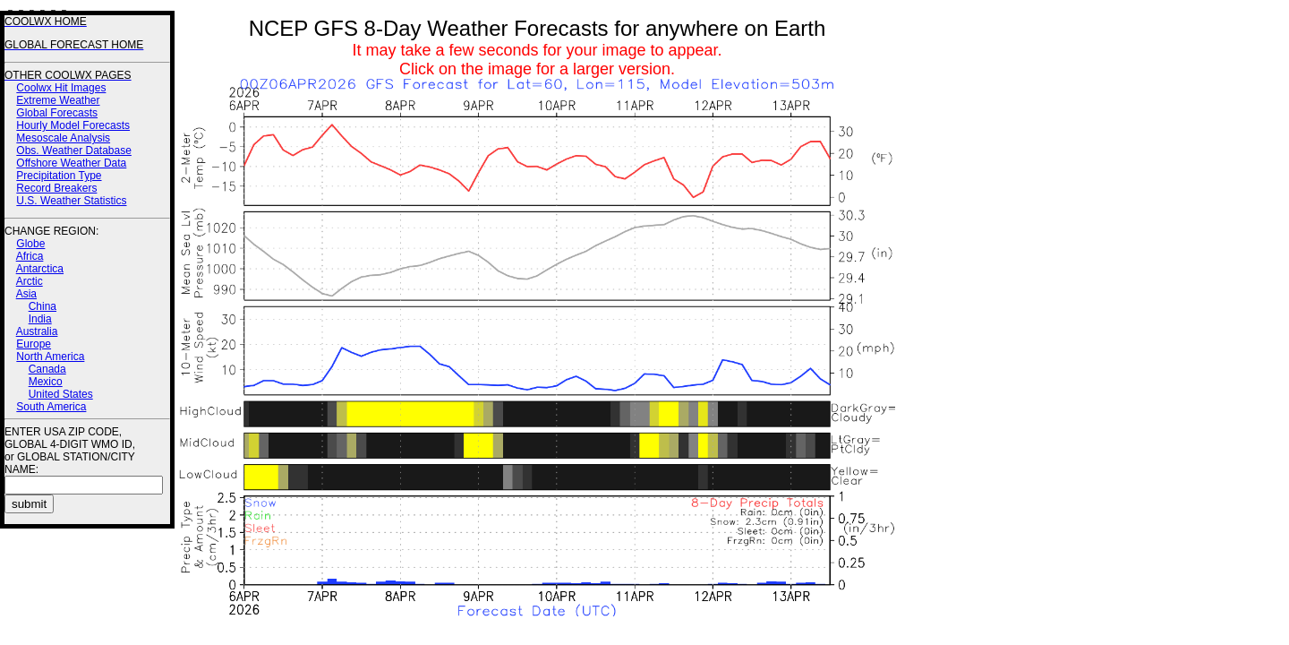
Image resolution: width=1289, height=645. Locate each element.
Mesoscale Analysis (63, 138)
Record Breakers (56, 188)
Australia (37, 331)
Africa (30, 256)
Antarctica (40, 268)
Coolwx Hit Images (61, 88)
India (40, 319)
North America (50, 356)
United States (61, 394)
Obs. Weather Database (74, 150)
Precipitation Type (58, 175)
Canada (47, 369)
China (42, 306)
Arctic (29, 281)
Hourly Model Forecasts (73, 125)
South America (51, 406)
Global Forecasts (57, 113)
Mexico (46, 381)
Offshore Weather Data (71, 163)
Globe (30, 243)
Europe (33, 344)
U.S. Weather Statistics (71, 200)
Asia (26, 294)
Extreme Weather (57, 100)
